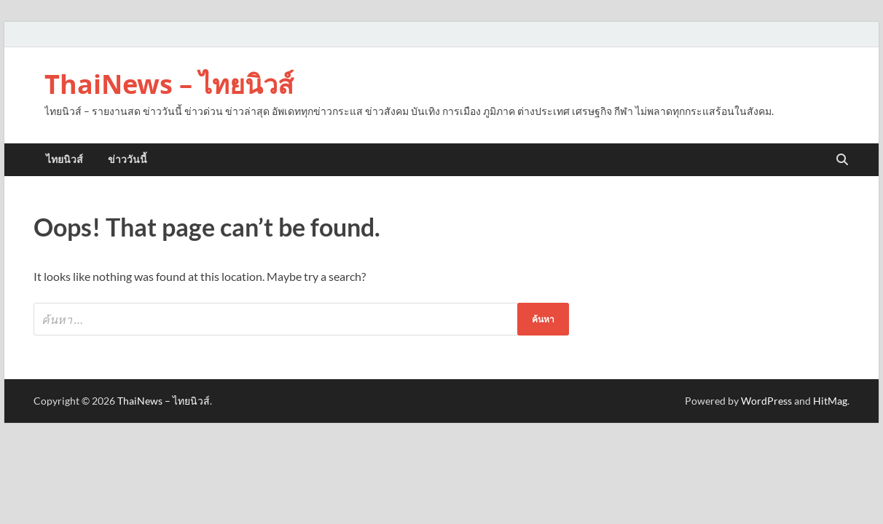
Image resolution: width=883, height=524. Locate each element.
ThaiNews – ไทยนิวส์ (169, 84)
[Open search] (842, 160)
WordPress (766, 400)
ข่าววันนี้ (127, 159)
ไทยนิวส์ (64, 159)
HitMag (830, 400)
